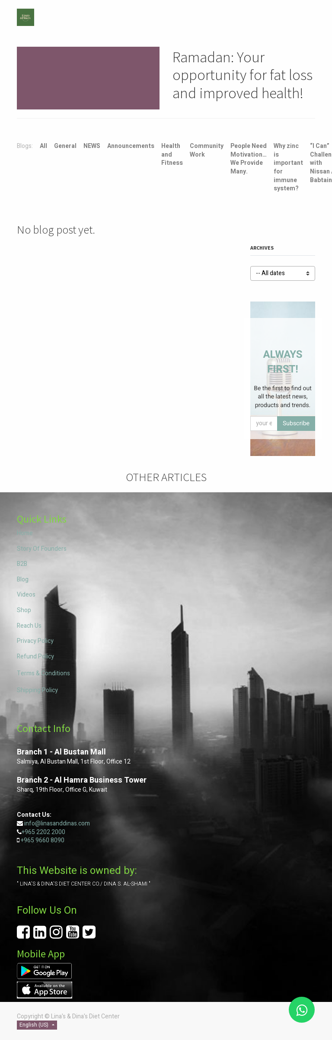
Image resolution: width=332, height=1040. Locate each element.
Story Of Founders (42, 548)
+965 (27, 840)
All (43, 146)
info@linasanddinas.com (57, 823)
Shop (24, 610)
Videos (26, 594)
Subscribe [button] (296, 423)
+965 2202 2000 (43, 832)
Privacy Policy (35, 640)
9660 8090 (49, 840)
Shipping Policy (37, 690)
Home (25, 533)
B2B (22, 563)
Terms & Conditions (43, 673)
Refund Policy (35, 656)
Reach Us (29, 625)
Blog (23, 579)
